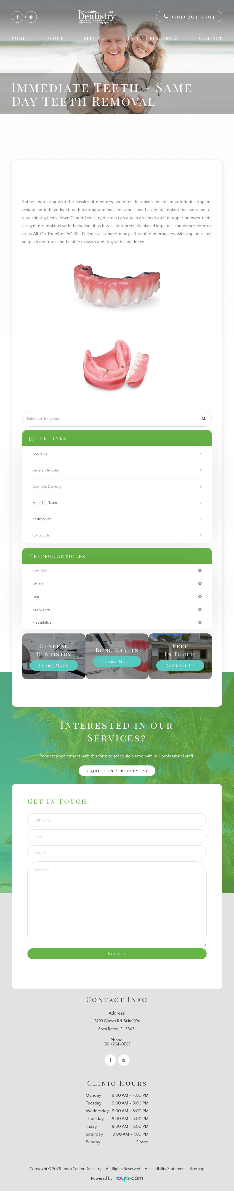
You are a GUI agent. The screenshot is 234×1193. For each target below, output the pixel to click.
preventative (43, 623)
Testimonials (42, 519)
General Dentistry (47, 470)
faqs (36, 597)
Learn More (54, 666)
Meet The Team (45, 503)
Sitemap (197, 1171)
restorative (42, 610)
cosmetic (40, 570)
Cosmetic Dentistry (48, 486)
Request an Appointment (117, 772)
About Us (40, 454)
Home (19, 38)
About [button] (55, 38)
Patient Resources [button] (153, 38)
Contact (210, 38)
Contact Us (42, 535)
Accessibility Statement (165, 1171)
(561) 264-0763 (193, 16)
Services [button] (95, 38)
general (39, 584)
